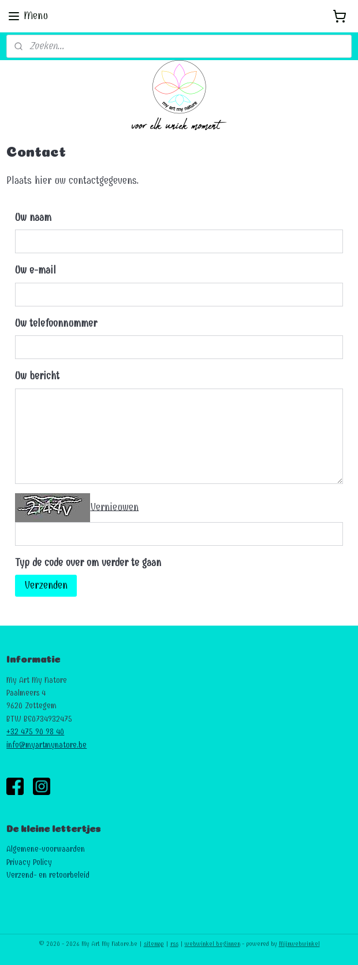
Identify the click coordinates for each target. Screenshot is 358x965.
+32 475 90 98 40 (35, 732)
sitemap (154, 944)
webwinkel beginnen (212, 944)
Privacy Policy (29, 862)
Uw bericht (37, 376)
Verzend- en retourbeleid (48, 875)
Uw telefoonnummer (56, 323)
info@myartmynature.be (46, 745)
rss (174, 944)
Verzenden (46, 585)
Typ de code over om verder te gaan (88, 563)
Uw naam (33, 218)
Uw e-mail (35, 270)
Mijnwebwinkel (299, 944)
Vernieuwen (114, 507)
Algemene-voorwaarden (45, 849)
